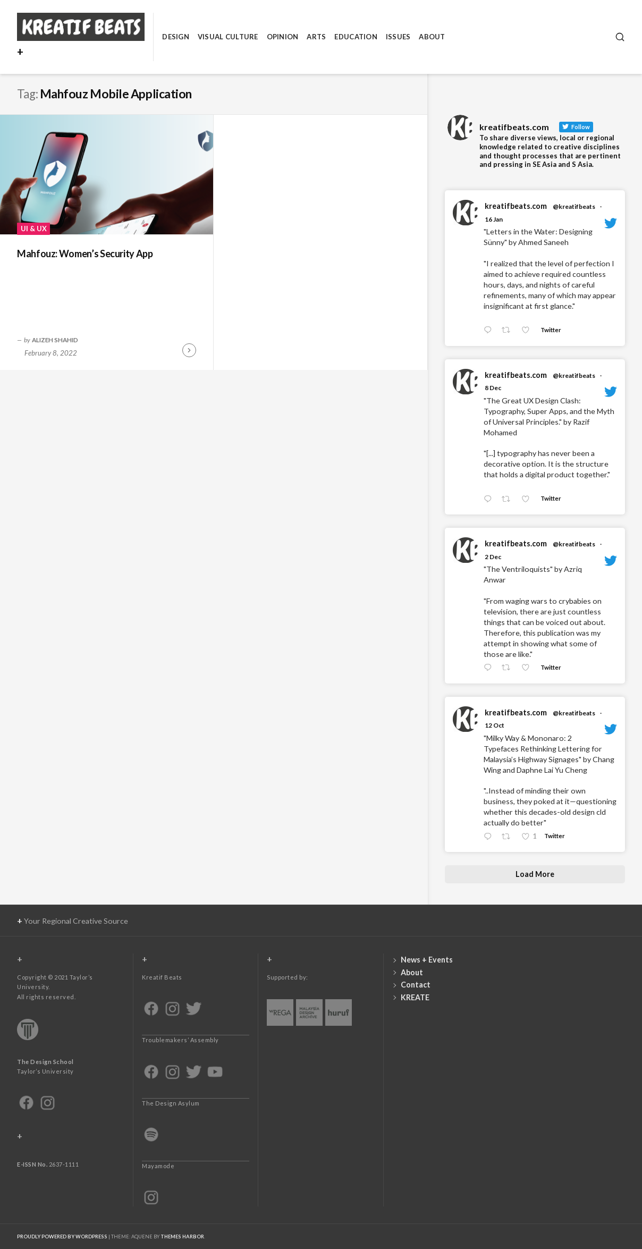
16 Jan (494, 219)
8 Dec (493, 388)
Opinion (283, 36)
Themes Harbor (182, 1236)
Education (355, 36)
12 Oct (494, 725)
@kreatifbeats (574, 206)
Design (175, 36)
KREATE (415, 997)
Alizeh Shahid (55, 339)
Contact (415, 984)
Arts (316, 36)
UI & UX (34, 228)
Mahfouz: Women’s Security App (85, 253)
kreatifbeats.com (516, 205)
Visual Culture (228, 36)
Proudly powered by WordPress (62, 1236)
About (432, 36)
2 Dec (493, 557)
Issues (398, 36)
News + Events (427, 959)
